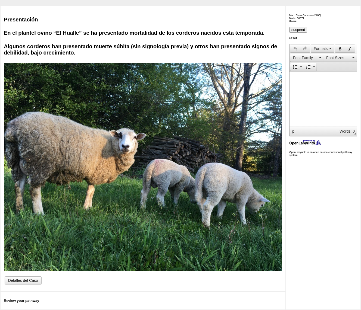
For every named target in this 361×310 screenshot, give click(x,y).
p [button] (293, 131)
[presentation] (295, 48)
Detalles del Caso (23, 280)
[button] (295, 48)
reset (293, 38)
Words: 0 (347, 131)
